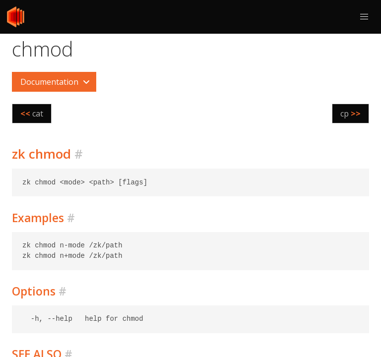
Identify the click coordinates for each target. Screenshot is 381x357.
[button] (364, 17)
